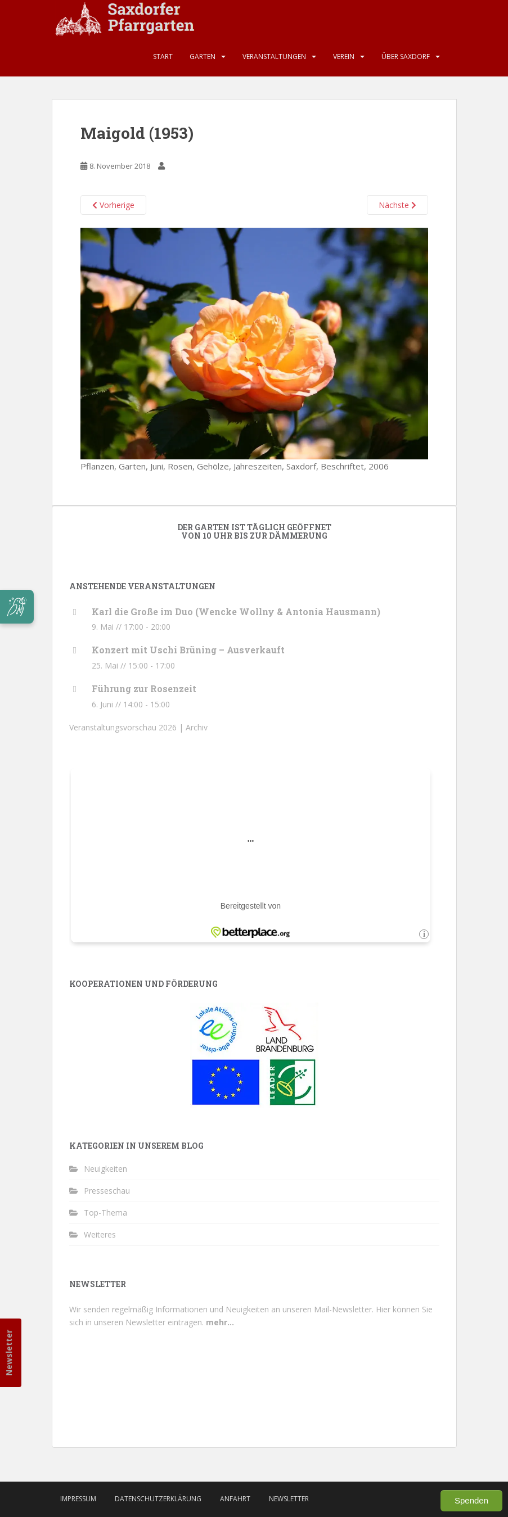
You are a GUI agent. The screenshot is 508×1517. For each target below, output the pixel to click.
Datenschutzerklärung (158, 1499)
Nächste (397, 205)
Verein (343, 56)
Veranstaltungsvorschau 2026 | (127, 727)
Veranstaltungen (274, 56)
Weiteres (100, 1234)
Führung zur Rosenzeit (144, 688)
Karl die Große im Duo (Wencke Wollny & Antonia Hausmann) (236, 611)
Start (163, 56)
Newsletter (8, 1353)
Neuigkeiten (105, 1168)
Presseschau (107, 1190)
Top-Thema (105, 1212)
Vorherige (113, 205)
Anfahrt (235, 1499)
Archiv (197, 727)
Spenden (471, 1500)
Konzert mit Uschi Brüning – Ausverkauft (188, 650)
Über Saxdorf (405, 56)
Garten (202, 56)
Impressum (78, 1499)
